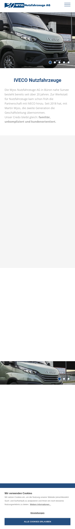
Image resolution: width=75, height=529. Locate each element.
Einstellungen (37, 513)
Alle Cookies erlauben (37, 521)
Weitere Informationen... (40, 504)
